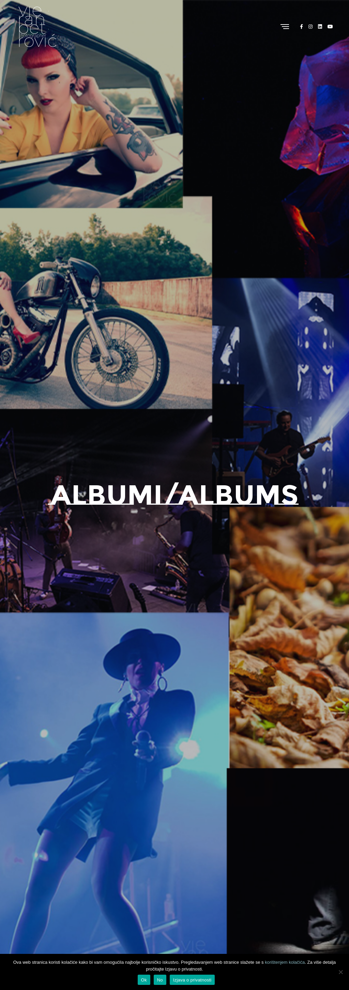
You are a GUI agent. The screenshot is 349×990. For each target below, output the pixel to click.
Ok (144, 980)
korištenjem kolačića (285, 962)
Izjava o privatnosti (192, 980)
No (160, 980)
